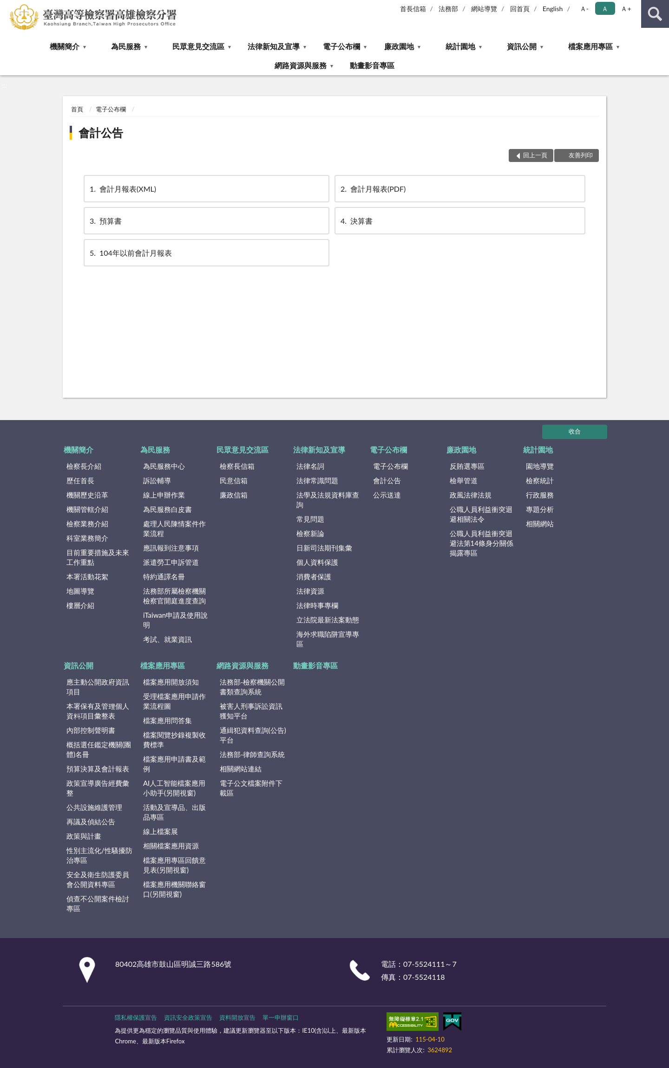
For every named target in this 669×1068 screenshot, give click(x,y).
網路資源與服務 (301, 65)
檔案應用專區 (590, 46)
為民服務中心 (164, 466)
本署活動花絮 (87, 576)
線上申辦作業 (164, 495)
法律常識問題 (317, 480)
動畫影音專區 (372, 65)
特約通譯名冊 (164, 576)
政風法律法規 (471, 495)
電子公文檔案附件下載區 (251, 788)
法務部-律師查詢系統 (252, 754)
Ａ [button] (605, 9)
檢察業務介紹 (87, 523)
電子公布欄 (341, 46)
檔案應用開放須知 (171, 682)
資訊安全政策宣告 (188, 1017)
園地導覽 (540, 466)
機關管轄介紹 (87, 509)
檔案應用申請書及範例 (174, 764)
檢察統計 (540, 480)
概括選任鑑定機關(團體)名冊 (98, 749)
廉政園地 (399, 46)
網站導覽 (484, 9)
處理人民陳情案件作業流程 (174, 528)
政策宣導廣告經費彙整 (97, 788)
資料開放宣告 (237, 1017)
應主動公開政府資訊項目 (97, 687)
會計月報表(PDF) (372, 188)
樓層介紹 (80, 605)
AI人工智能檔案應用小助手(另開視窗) (174, 788)
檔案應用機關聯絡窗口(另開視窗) (174, 889)
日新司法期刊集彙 (324, 548)
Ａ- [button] (584, 9)
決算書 (356, 220)
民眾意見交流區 (198, 46)
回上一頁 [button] (535, 155)
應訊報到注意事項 (171, 548)
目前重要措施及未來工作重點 (97, 557)
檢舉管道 (464, 480)
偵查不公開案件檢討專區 (97, 903)
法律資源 (310, 591)
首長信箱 (413, 9)
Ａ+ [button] (626, 9)
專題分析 (540, 509)
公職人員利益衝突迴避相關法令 (481, 514)
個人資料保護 (317, 562)
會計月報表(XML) (122, 188)
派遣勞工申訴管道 (171, 562)
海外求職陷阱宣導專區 (327, 639)
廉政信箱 (234, 495)
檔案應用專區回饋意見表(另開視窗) (174, 865)
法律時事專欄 (317, 605)
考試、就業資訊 (167, 639)
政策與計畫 (83, 836)
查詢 (655, 14)
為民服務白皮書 (167, 509)
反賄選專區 (467, 466)
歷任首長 (80, 480)
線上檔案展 (160, 831)
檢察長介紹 (83, 466)
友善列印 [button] (581, 155)
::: (7, 7)
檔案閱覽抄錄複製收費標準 (174, 740)
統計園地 (460, 46)
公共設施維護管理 (94, 807)
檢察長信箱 (237, 466)
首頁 (77, 109)
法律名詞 (310, 466)
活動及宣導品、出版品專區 (174, 812)
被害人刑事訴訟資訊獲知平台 (251, 711)
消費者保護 (313, 576)
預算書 (105, 220)
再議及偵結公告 (90, 821)
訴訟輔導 (157, 480)
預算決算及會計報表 (97, 768)
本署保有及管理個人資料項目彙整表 (97, 711)
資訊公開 (522, 46)
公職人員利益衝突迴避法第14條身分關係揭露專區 (481, 543)
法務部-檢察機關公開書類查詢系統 (252, 687)
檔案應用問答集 (167, 720)
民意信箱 (234, 480)
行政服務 (540, 495)
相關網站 (540, 523)
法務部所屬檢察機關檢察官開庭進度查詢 (174, 596)
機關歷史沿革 (87, 495)
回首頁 (520, 9)
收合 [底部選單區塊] (575, 431)
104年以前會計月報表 (130, 252)
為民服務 (126, 46)
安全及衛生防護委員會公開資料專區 (97, 879)
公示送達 (387, 495)
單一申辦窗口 (280, 1017)
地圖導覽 (80, 591)
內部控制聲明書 (90, 730)
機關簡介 (64, 46)
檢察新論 (310, 533)
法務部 (448, 9)
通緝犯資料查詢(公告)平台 (253, 735)
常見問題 (310, 519)
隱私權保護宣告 (136, 1017)
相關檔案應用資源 (171, 845)
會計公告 (101, 132)
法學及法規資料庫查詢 (327, 500)
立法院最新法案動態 (327, 619)
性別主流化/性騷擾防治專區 (99, 855)
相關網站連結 (241, 768)
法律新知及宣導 (274, 46)
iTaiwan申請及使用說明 (175, 620)
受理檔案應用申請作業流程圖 (174, 701)
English (553, 9)
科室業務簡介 (87, 538)
